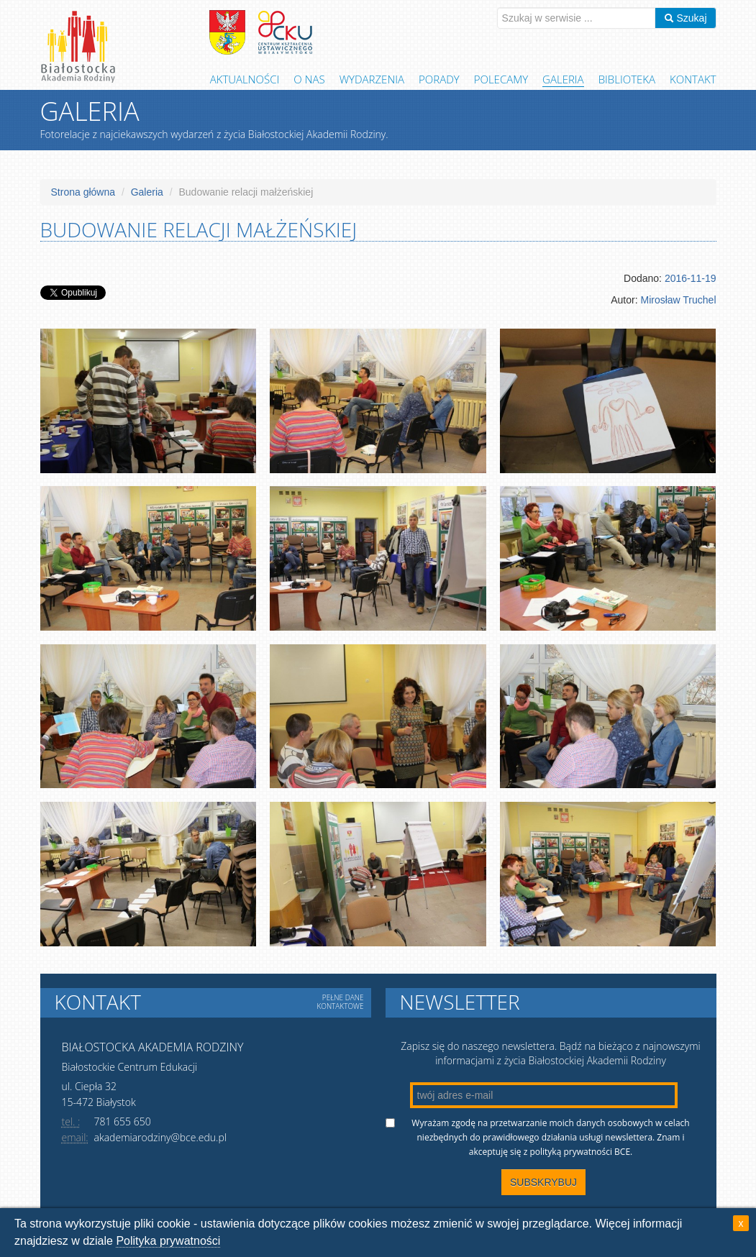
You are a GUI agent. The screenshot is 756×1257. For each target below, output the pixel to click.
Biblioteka (626, 79)
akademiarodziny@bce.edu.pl (160, 1137)
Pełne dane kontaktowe (339, 1001)
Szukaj (685, 18)
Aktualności (245, 79)
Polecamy (501, 79)
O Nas (308, 79)
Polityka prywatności (168, 1241)
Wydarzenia (372, 79)
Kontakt (693, 79)
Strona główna (83, 192)
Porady (439, 79)
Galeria (563, 79)
